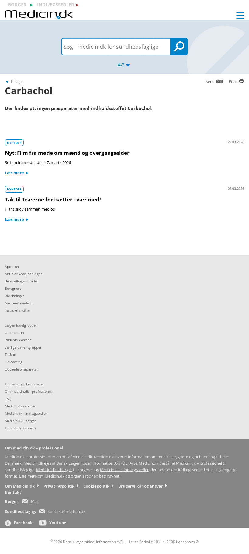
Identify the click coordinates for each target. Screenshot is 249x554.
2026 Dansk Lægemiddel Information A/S (86, 541)
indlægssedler (55, 5)
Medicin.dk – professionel (199, 463)
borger (17, 5)
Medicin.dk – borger (54, 469)
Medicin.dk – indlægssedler (124, 469)
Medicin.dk (54, 476)
